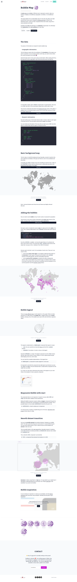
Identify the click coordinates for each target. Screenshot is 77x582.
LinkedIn (35, 559)
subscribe (48, 481)
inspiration (23, 30)
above (41, 347)
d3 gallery (28, 30)
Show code (38, 301)
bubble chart (46, 219)
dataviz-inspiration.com (33, 501)
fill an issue (42, 558)
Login (51, 1)
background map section (26, 165)
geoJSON (33, 59)
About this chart (34, 30)
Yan (32, 555)
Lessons (42, 1)
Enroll (55, 1)
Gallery (47, 1)
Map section (38, 113)
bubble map (24, 13)
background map (41, 20)
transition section (37, 262)
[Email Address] (35, 567)
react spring (36, 429)
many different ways (29, 314)
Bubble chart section (38, 222)
